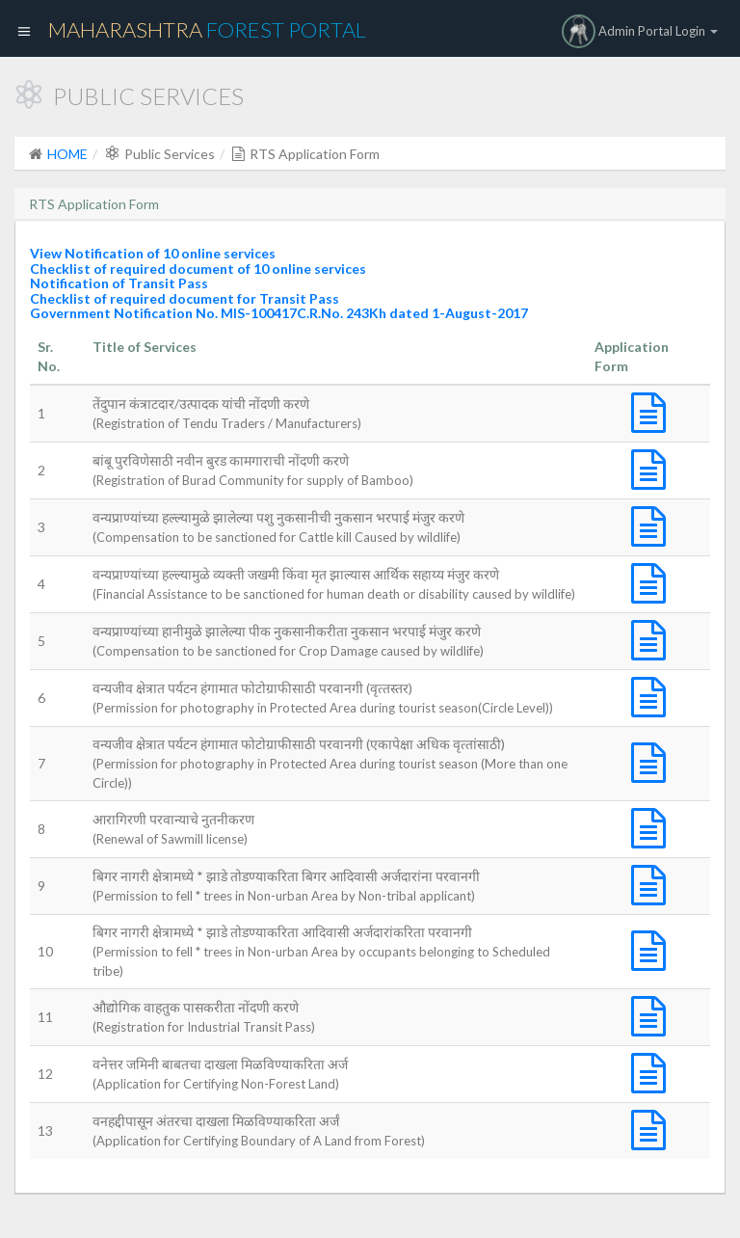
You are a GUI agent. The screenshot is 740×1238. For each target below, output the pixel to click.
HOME (67, 154)
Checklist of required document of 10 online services (198, 268)
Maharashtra (207, 29)
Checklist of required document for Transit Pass (184, 298)
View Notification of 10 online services (153, 253)
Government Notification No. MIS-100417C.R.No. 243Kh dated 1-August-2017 (279, 313)
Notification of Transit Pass (119, 283)
